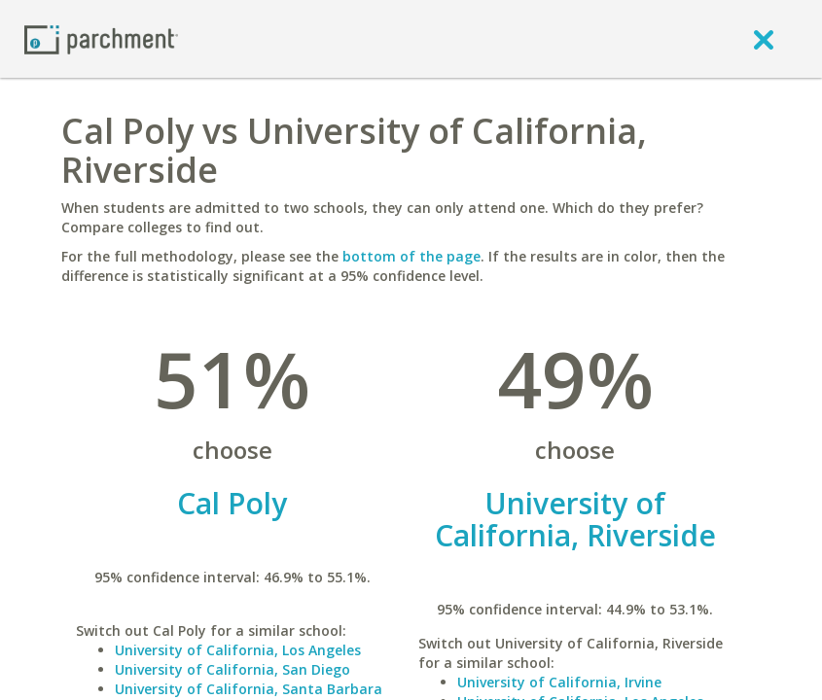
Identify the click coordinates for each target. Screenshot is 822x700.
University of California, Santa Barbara (248, 689)
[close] (763, 39)
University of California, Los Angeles (238, 650)
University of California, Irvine (559, 682)
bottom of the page (411, 256)
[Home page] (101, 38)
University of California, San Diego (232, 669)
